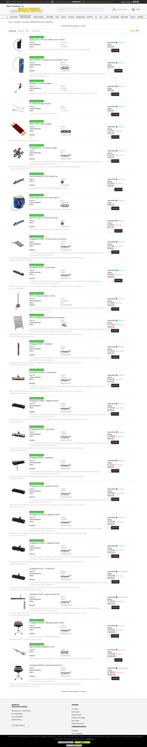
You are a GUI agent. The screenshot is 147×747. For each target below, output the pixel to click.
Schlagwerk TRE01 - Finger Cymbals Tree (44, 594)
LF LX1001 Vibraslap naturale (40, 104)
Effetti (90, 17)
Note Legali (75, 720)
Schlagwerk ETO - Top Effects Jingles (43, 148)
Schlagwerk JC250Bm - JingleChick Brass (44, 515)
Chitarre (14, 17)
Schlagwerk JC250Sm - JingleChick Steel (44, 543)
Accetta (82, 742)
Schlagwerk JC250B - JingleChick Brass (43, 401)
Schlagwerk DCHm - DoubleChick (42, 569)
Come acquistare (77, 733)
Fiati (57, 17)
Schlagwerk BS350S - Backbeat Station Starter (46, 623)
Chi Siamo (75, 709)
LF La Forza (64, 46)
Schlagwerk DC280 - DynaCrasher (42, 267)
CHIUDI (74, 745)
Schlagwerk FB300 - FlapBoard (41, 458)
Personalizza (66, 742)
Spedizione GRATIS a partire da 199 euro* (99, 2)
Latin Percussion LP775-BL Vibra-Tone (43, 176)
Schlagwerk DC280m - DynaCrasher (42, 372)
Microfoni (80, 17)
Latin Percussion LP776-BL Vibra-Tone (43, 218)
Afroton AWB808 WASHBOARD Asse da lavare (47, 318)
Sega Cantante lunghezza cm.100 (42, 647)
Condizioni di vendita (78, 718)
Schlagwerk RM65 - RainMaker (40, 344)
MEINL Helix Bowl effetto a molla (41, 296)
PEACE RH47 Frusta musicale (40, 124)
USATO (132, 17)
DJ (96, 17)
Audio (63, 17)
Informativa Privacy (78, 723)
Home (7, 17)
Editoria (124, 17)
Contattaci (75, 731)
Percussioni (25, 17)
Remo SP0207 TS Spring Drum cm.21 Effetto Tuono (48, 60)
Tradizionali (38, 17)
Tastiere (49, 17)
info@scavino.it (16, 719)
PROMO (140, 17)
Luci (101, 17)
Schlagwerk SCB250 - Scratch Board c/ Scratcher (47, 239)
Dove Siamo (75, 712)
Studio (71, 17)
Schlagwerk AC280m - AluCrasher (41, 429)
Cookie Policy (90, 739)
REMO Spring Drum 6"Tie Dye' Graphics (44, 198)
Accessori (114, 17)
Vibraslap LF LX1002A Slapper (40, 83)
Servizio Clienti (76, 715)
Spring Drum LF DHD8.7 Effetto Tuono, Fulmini (47, 40)
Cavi (106, 17)
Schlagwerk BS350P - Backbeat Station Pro (45, 665)
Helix (62, 303)
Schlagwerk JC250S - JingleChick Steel (43, 486)
